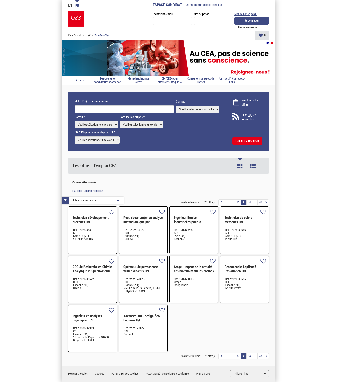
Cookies (99, 374)
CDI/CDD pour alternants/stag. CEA (170, 80)
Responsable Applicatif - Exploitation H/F (241, 269)
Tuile (240, 166)
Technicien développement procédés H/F (91, 220)
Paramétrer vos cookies (124, 374)
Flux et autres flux (249, 117)
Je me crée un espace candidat (204, 5)
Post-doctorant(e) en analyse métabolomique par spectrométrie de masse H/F (143, 222)
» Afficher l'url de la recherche (87, 191)
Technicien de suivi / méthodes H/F (238, 220)
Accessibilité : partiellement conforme (167, 374)
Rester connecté (247, 28)
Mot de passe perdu (245, 14)
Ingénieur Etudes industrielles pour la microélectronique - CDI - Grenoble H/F (191, 224)
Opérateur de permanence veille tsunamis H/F (140, 269)
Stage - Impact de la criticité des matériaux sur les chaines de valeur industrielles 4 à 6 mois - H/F (194, 273)
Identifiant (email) (163, 14)
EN (70, 5)
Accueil (86, 35)
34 (249, 202)
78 (260, 202)
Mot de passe (201, 14)
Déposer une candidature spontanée (107, 80)
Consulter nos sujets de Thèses (200, 80)
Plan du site (203, 374)
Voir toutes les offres (250, 103)
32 (238, 202)
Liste (253, 166)
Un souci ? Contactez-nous (232, 80)
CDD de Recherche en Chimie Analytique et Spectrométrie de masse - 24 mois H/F (92, 271)
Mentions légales (78, 374)
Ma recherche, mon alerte (139, 80)
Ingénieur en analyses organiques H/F (87, 318)
